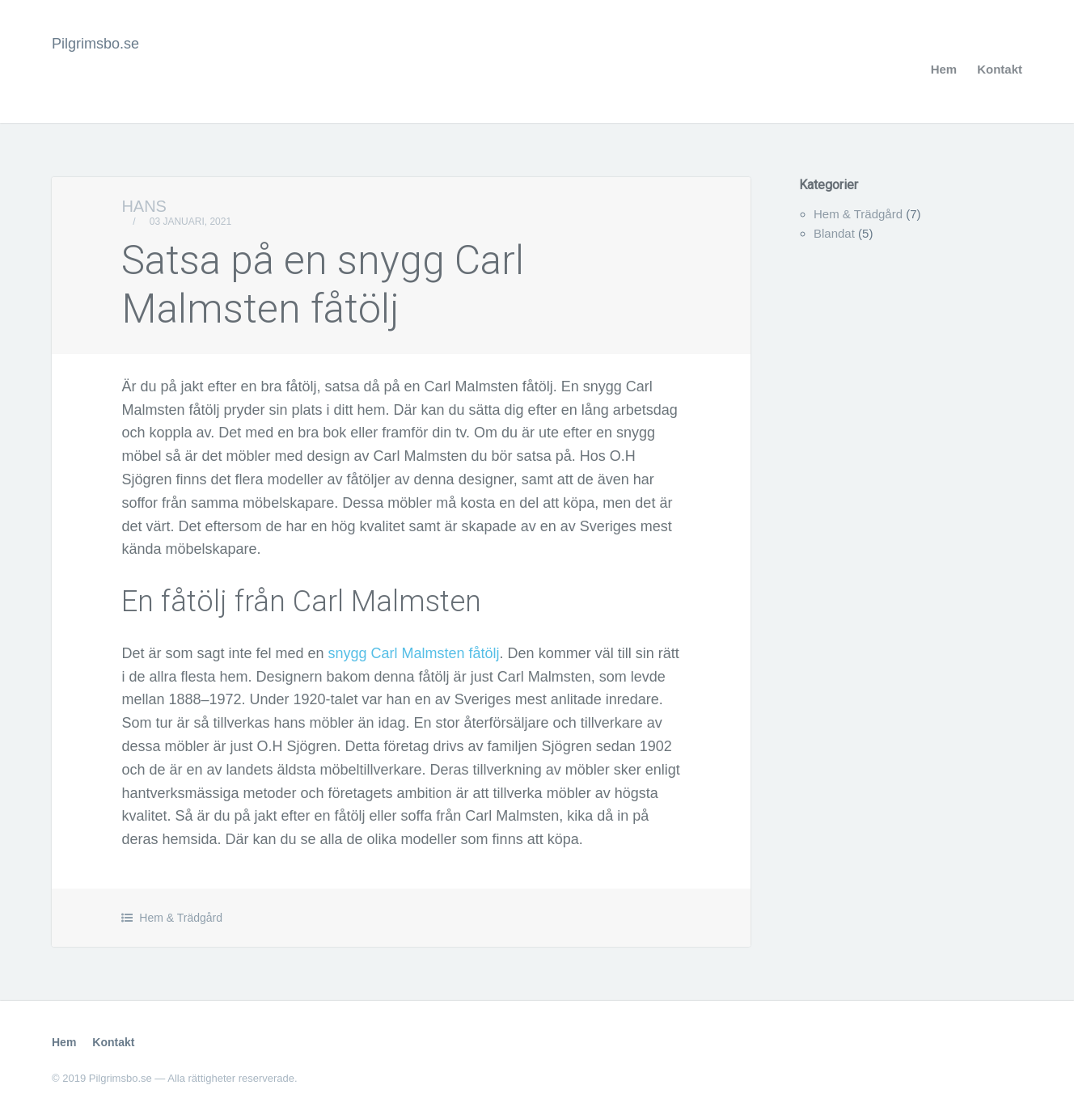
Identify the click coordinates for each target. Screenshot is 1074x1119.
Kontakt (999, 69)
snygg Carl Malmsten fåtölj (414, 653)
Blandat (834, 233)
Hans (144, 206)
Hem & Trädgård (180, 917)
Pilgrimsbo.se (95, 44)
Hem (944, 69)
